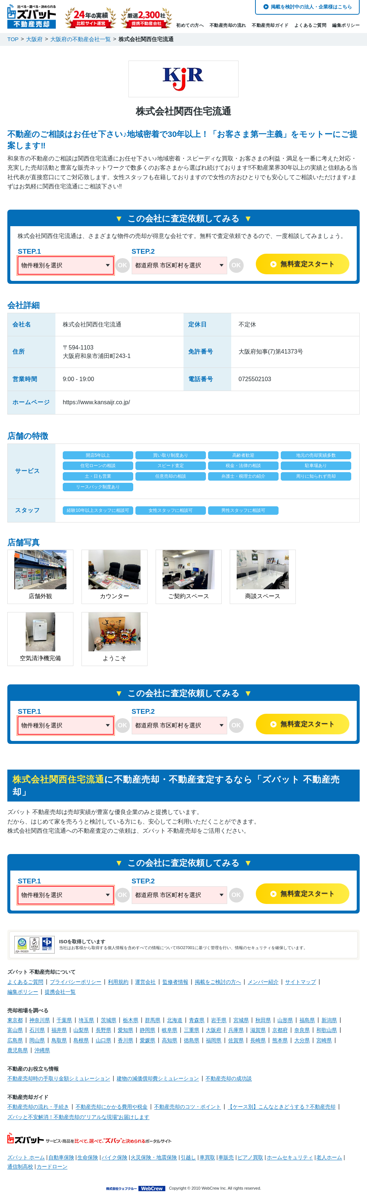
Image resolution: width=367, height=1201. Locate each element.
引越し (188, 1157)
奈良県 (302, 1030)
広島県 (15, 1040)
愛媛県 (147, 1040)
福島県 (307, 1020)
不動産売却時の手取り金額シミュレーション (58, 1078)
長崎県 (258, 1040)
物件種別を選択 (41, 265)
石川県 (37, 1030)
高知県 (169, 1040)
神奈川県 (39, 1020)
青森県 (196, 1020)
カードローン (52, 1166)
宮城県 (241, 1020)
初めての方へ (190, 25)
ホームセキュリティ (290, 1157)
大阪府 (213, 1030)
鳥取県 (59, 1040)
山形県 (285, 1020)
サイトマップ (300, 982)
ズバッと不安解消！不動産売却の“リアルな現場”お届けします (78, 1117)
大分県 (302, 1040)
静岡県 (147, 1030)
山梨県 (81, 1030)
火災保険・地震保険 (154, 1157)
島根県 (81, 1040)
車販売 (226, 1157)
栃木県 (130, 1020)
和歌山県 (326, 1030)
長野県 (103, 1030)
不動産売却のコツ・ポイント (187, 1107)
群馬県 (152, 1020)
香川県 (125, 1040)
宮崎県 (324, 1040)
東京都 (15, 1020)
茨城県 (108, 1020)
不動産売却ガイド (270, 25)
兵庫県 (236, 1030)
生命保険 (87, 1157)
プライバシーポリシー (75, 982)
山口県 (103, 1040)
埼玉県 (86, 1020)
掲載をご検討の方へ (218, 982)
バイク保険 (114, 1157)
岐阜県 (169, 1030)
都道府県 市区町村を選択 (168, 265)
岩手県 (218, 1020)
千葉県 (64, 1020)
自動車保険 (61, 1157)
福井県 (59, 1030)
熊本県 (280, 1040)
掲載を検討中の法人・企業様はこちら (311, 7)
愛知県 (125, 1030)
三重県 (191, 1030)
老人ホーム (329, 1157)
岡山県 (37, 1040)
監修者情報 (175, 982)
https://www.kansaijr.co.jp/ (96, 402)
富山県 (15, 1030)
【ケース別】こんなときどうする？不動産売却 (281, 1107)
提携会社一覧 (60, 992)
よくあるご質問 (310, 25)
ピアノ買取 (250, 1157)
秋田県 (263, 1020)
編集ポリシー (346, 25)
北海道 (174, 1020)
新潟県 (329, 1020)
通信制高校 (20, 1166)
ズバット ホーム (26, 1157)
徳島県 (191, 1040)
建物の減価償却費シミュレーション (158, 1078)
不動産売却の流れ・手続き (38, 1107)
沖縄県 (42, 1050)
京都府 (280, 1030)
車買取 (207, 1157)
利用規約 (118, 982)
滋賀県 (258, 1030)
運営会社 (145, 982)
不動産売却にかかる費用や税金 (112, 1107)
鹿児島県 (17, 1050)
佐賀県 (236, 1040)
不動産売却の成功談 (229, 1078)
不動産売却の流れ (228, 25)
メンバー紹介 (263, 982)
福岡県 (213, 1040)
